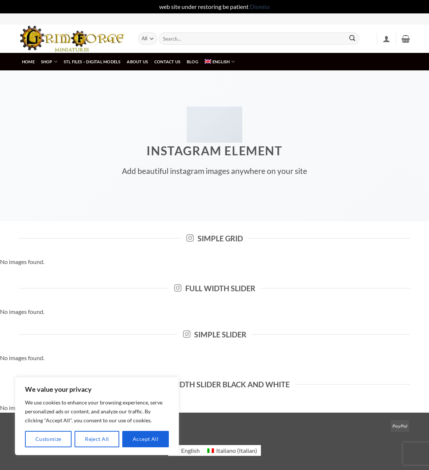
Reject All (97, 439)
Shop (49, 61)
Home (28, 61)
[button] (386, 39)
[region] (97, 416)
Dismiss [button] (260, 6)
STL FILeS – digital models (92, 61)
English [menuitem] (190, 450)
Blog (192, 61)
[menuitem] (219, 61)
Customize (48, 439)
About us (137, 61)
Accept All (145, 439)
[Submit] (352, 38)
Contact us (167, 61)
